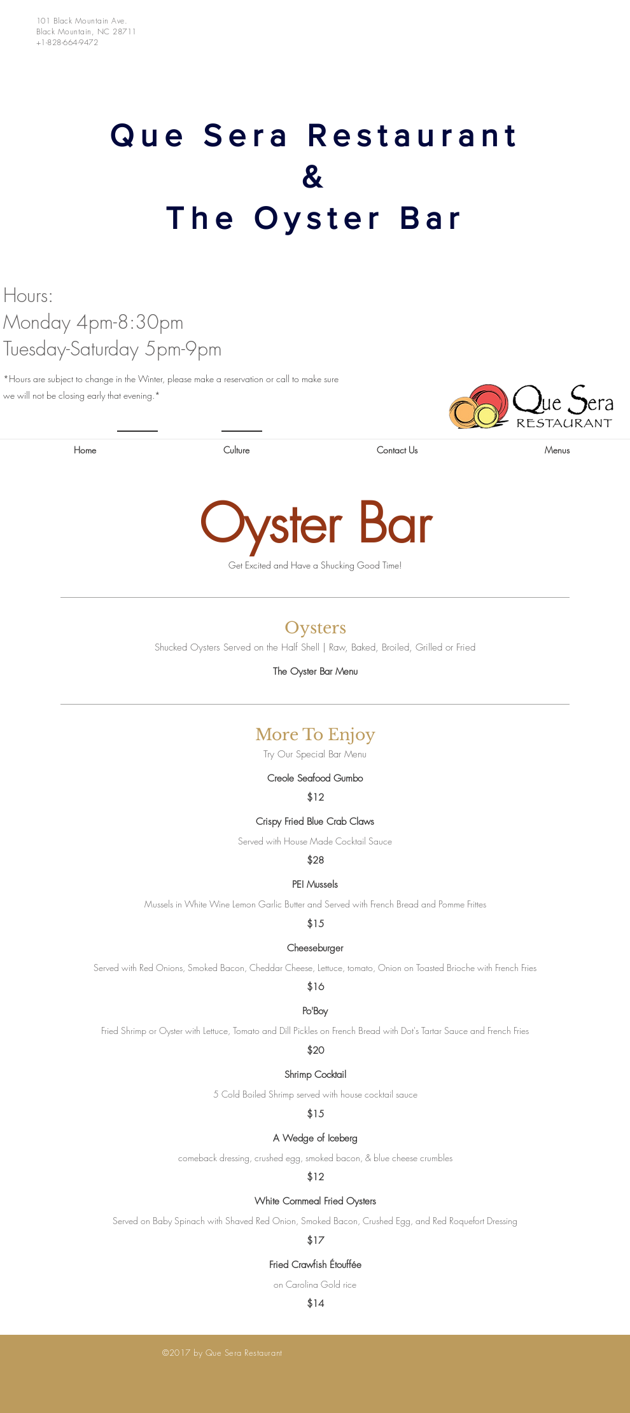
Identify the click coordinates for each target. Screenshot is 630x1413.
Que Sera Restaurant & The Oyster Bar (315, 176)
